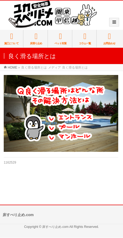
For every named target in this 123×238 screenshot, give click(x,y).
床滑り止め (36, 39)
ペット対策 (60, 39)
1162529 (10, 162)
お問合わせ (109, 39)
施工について (11, 39)
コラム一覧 (85, 39)
